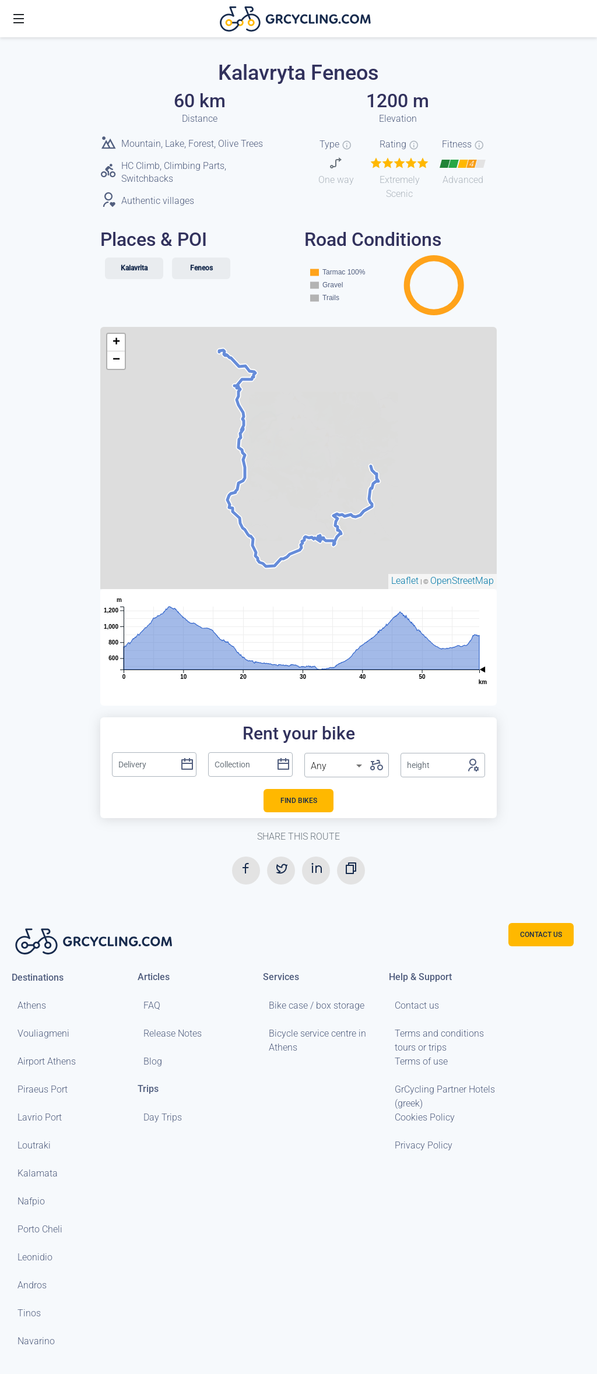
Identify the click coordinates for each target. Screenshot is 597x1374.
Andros (32, 1285)
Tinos (29, 1313)
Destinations (38, 976)
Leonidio (34, 1257)
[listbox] (337, 766)
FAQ (151, 1005)
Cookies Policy (425, 1117)
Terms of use (421, 1061)
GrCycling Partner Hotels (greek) (445, 1096)
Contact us (417, 1005)
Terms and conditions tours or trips (439, 1040)
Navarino (36, 1341)
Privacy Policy (423, 1145)
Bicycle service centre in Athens (317, 1040)
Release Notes (172, 1033)
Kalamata (37, 1173)
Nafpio (31, 1201)
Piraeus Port (42, 1089)
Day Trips (162, 1117)
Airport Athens (46, 1061)
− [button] (116, 360)
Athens (31, 1005)
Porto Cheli (39, 1229)
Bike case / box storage (316, 1005)
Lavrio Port (39, 1117)
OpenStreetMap (462, 580)
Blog (152, 1061)
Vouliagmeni (43, 1033)
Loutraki (34, 1145)
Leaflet (405, 580)
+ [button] (116, 342)
